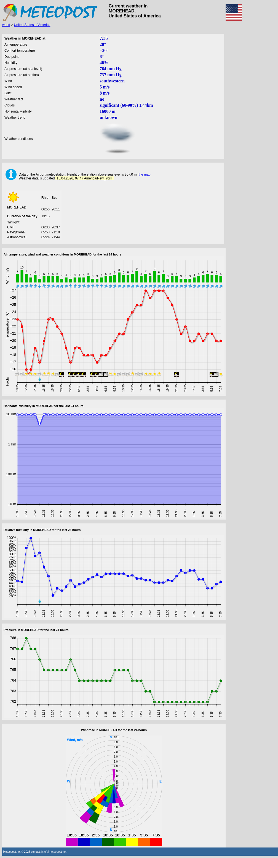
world (6, 25)
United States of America (32, 25)
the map (144, 174)
